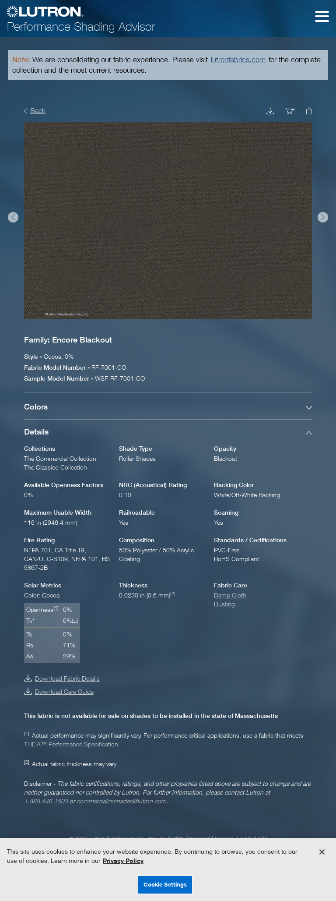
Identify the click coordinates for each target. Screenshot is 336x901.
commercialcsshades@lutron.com (121, 801)
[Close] (322, 852)
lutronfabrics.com (238, 59)
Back (38, 110)
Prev (13, 217)
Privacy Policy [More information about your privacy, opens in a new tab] (123, 860)
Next (323, 217)
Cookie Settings (165, 884)
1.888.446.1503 (46, 801)
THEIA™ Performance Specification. (72, 744)
